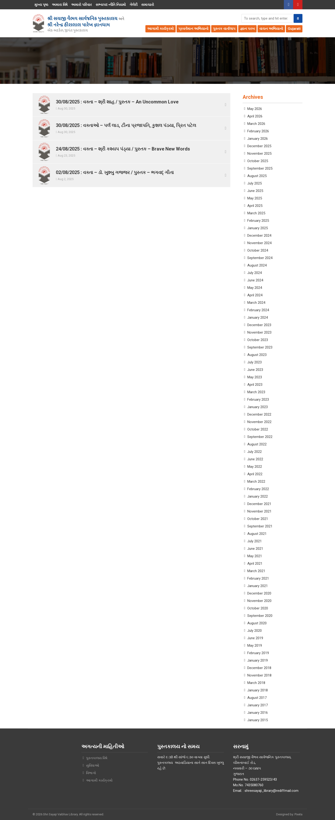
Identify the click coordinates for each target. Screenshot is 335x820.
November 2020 (259, 601)
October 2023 (257, 340)
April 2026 (254, 116)
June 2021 (255, 549)
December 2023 (259, 325)
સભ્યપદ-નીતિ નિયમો (111, 5)
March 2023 (256, 392)
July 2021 (254, 541)
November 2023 (259, 332)
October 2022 (257, 429)
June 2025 (255, 191)
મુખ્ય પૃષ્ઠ (41, 5)
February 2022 (258, 489)
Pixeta (298, 814)
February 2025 (258, 221)
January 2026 (257, 139)
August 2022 (257, 444)
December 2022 (259, 414)
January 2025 (257, 228)
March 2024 (256, 303)
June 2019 (255, 638)
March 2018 (256, 683)
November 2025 (259, 153)
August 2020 (257, 623)
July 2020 (254, 631)
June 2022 (255, 459)
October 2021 (257, 519)
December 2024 (259, 235)
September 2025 (259, 168)
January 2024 (257, 317)
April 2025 (254, 206)
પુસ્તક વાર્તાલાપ (224, 29)
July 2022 (254, 452)
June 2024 (255, 280)
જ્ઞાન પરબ (247, 29)
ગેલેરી (133, 5)
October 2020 (257, 608)
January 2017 (257, 705)
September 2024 (259, 258)
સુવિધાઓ (92, 765)
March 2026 (256, 124)
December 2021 (259, 504)
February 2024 (258, 310)
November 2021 (259, 511)
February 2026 (258, 131)
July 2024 (254, 273)
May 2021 (254, 556)
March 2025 (256, 213)
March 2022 (256, 481)
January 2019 (257, 660)
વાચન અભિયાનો (271, 29)
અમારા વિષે (59, 5)
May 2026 (254, 109)
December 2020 (259, 593)
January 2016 (257, 713)
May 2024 (254, 288)
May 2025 (254, 198)
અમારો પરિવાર (81, 5)
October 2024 (257, 250)
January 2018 (257, 690)
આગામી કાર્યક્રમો (160, 29)
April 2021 (254, 563)
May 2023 (254, 377)
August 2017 (257, 698)
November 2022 (259, 422)
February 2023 (258, 399)
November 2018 (259, 675)
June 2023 (255, 370)
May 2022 (254, 467)
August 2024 (257, 265)
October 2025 (257, 161)
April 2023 (254, 385)
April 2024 (254, 295)
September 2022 (259, 437)
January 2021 (257, 586)
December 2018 (259, 668)
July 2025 (254, 183)
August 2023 (257, 355)
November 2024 (259, 243)
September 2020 (259, 616)
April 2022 (254, 474)
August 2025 (257, 176)
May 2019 (254, 645)
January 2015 (257, 720)
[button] (298, 18)
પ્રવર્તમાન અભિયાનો (193, 29)
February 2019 (258, 653)
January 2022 (257, 496)
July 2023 (254, 362)
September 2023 (259, 347)
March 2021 (256, 571)
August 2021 (257, 534)
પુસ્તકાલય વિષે (96, 758)
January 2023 (257, 407)
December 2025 (259, 146)
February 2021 (258, 578)
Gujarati (294, 29)
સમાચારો (147, 5)
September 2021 (259, 526)
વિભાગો (91, 773)
